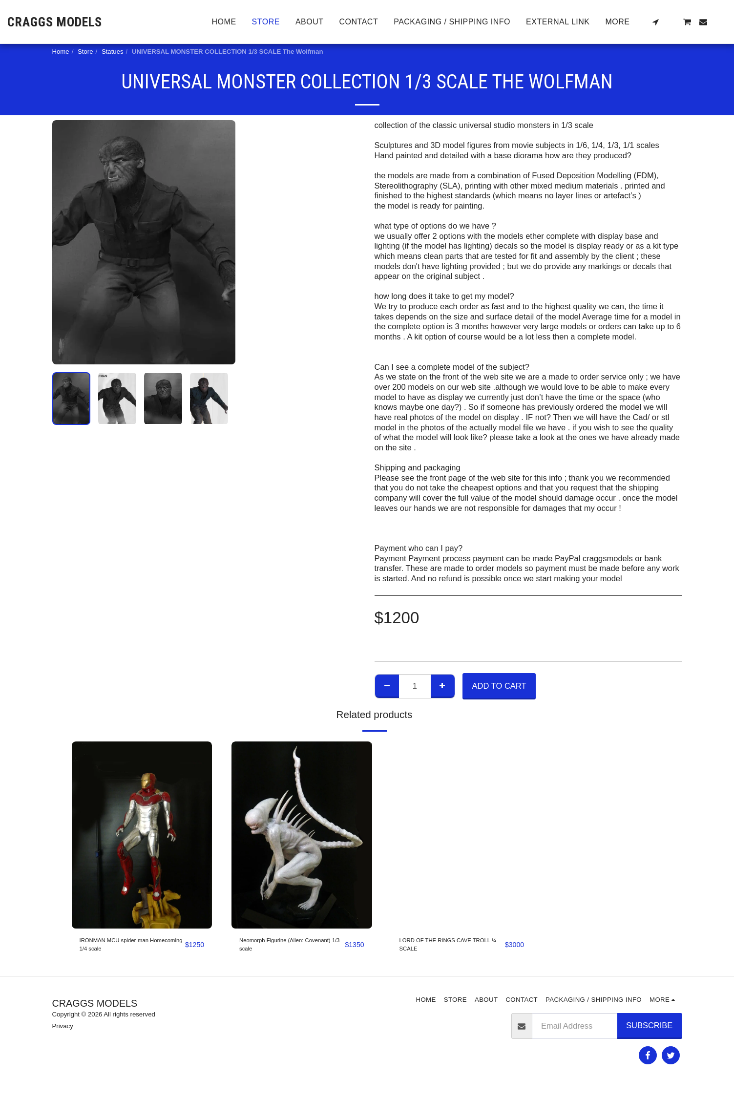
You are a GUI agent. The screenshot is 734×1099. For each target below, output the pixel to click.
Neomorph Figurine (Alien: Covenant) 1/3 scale (286, 948)
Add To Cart (499, 685)
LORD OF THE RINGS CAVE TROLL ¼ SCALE (442, 948)
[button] (655, 22)
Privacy (62, 1033)
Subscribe (649, 1033)
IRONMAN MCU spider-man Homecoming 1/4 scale (130, 948)
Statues (113, 51)
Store (85, 51)
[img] (142, 835)
